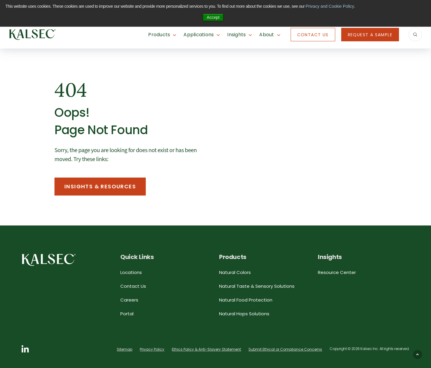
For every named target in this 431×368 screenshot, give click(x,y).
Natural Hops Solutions (244, 314)
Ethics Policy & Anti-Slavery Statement (206, 349)
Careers (129, 300)
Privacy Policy (152, 349)
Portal (126, 314)
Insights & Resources (100, 186)
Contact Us (313, 35)
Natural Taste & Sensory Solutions (257, 286)
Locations (131, 272)
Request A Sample (370, 35)
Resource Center (337, 272)
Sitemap (124, 349)
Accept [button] (213, 17)
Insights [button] (236, 34)
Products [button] (159, 34)
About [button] (266, 34)
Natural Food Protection (245, 300)
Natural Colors (235, 272)
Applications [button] (198, 34)
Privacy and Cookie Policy (330, 6)
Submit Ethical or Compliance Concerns (285, 349)
